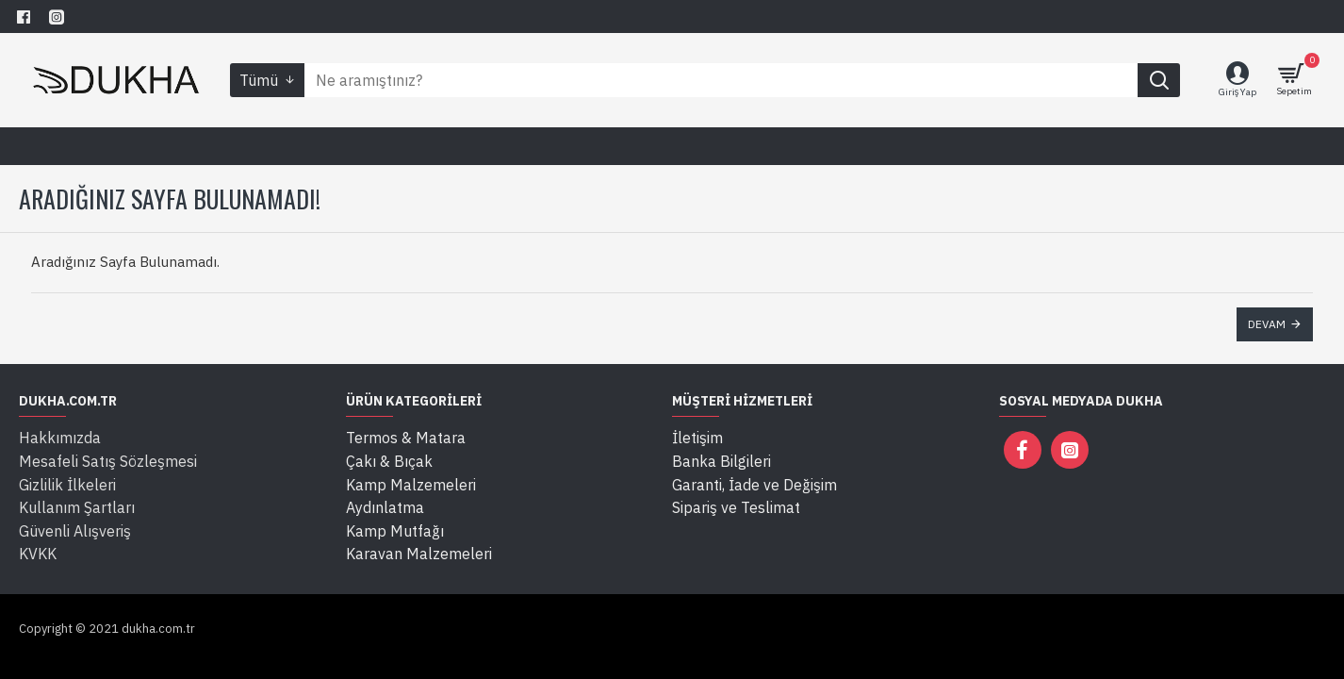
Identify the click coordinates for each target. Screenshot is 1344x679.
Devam (1267, 324)
